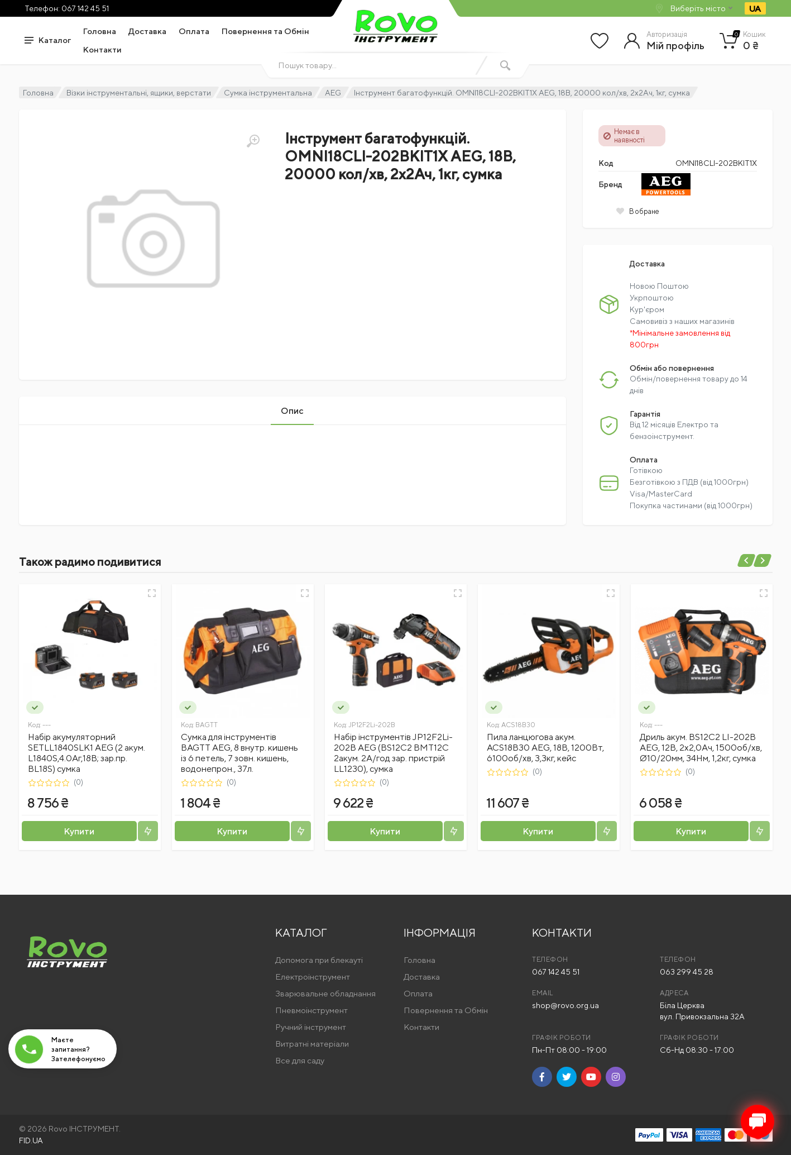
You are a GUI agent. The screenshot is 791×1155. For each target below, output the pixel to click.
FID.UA (31, 1140)
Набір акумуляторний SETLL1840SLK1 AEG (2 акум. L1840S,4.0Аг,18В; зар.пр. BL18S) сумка (86, 753)
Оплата (194, 31)
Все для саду (299, 1060)
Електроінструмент (312, 976)
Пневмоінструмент (311, 1010)
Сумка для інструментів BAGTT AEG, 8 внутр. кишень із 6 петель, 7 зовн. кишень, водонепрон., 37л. (239, 753)
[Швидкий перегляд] (152, 593)
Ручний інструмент (310, 1027)
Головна (99, 31)
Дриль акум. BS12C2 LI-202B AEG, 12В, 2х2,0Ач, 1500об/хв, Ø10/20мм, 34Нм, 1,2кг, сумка (701, 747)
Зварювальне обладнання (325, 993)
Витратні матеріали (312, 1043)
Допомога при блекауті (319, 960)
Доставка (147, 31)
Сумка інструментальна (268, 92)
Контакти (102, 49)
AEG (333, 92)
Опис (292, 410)
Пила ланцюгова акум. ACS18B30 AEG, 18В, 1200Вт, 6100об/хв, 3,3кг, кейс (545, 747)
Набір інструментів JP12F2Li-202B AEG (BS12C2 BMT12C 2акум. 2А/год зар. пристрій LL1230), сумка (393, 753)
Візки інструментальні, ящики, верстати (138, 92)
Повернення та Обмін (265, 31)
